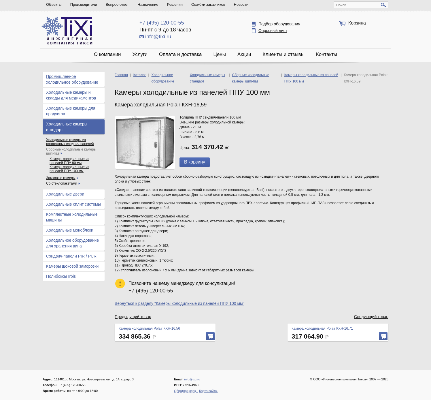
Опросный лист (272, 30)
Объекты (54, 4)
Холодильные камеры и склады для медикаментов (71, 95)
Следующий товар (371, 316)
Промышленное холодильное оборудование (72, 79)
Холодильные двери (65, 194)
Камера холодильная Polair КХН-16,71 (322, 328)
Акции (244, 54)
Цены (219, 54)
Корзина (357, 22)
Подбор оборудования (279, 24)
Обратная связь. (186, 391)
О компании (107, 54)
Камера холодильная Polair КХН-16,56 (149, 328)
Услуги (139, 54)
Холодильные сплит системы (73, 204)
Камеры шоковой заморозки (72, 266)
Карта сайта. (208, 391)
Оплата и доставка (180, 54)
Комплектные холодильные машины (71, 217)
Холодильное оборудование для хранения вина (72, 243)
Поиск (341, 5)
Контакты (326, 54)
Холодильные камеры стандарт (66, 127)
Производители (83, 4)
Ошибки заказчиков (208, 4)
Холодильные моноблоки (69, 230)
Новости (241, 4)
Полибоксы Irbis (61, 276)
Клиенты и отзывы (284, 54)
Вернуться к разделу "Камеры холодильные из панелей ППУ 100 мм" (179, 303)
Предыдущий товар (133, 316)
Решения (175, 4)
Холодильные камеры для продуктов (70, 111)
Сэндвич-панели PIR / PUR (71, 256)
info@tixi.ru (158, 37)
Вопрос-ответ (117, 4)
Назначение (147, 4)
